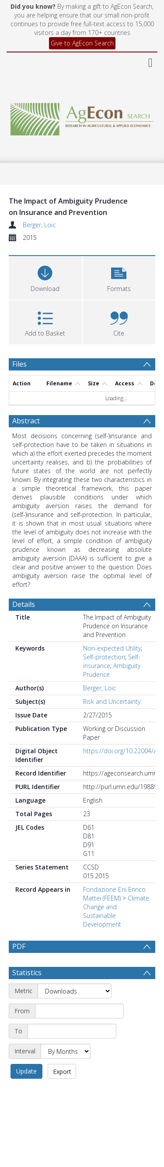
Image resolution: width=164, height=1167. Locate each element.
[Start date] (79, 1032)
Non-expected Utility (112, 648)
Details (23, 604)
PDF (18, 946)
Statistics (27, 993)
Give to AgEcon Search (82, 43)
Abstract (26, 421)
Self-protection (104, 657)
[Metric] (75, 1011)
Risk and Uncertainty (111, 701)
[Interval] (66, 1072)
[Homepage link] (82, 117)
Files (19, 364)
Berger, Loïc (39, 225)
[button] (119, 277)
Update (26, 1092)
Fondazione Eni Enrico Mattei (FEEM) (114, 893)
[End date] (72, 1052)
